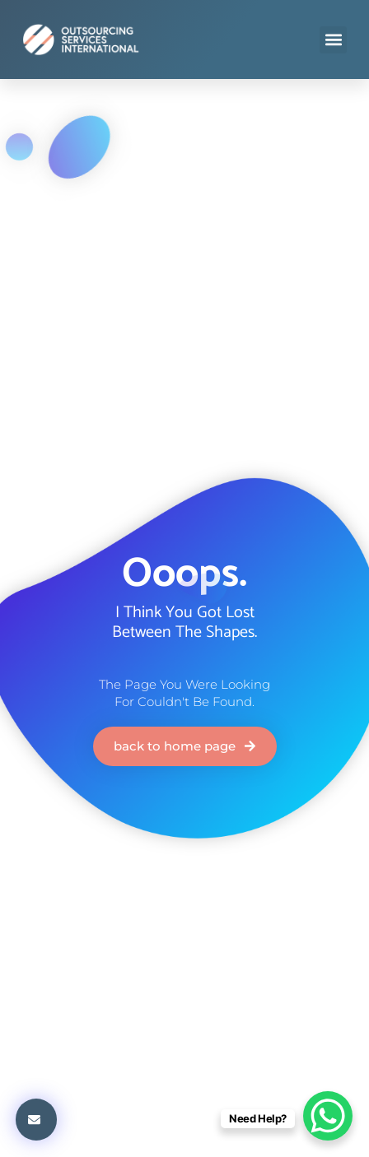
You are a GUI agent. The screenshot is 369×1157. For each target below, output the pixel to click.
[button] (333, 39)
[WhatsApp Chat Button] (328, 1116)
